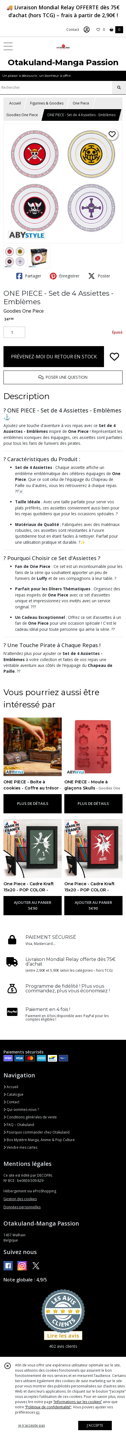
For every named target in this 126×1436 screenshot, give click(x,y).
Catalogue (13, 1094)
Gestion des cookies (20, 1198)
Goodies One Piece (22, 114)
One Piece (81, 103)
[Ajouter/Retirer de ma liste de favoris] (114, 356)
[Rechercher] (119, 87)
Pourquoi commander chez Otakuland (36, 1132)
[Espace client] (87, 30)
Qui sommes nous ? (21, 1109)
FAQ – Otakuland (18, 1124)
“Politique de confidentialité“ (48, 1407)
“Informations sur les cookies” (77, 1401)
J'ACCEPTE (95, 1425)
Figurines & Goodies (46, 103)
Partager (28, 275)
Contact (72, 29)
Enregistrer (64, 275)
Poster (99, 275)
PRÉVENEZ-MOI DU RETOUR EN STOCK (54, 356)
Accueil (15, 103)
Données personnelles (22, 1207)
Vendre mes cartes (20, 1147)
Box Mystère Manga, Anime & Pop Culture (39, 1139)
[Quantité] (14, 332)
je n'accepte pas (31, 1425)
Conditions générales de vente (30, 1117)
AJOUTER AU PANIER (32, 905)
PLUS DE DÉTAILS (32, 803)
